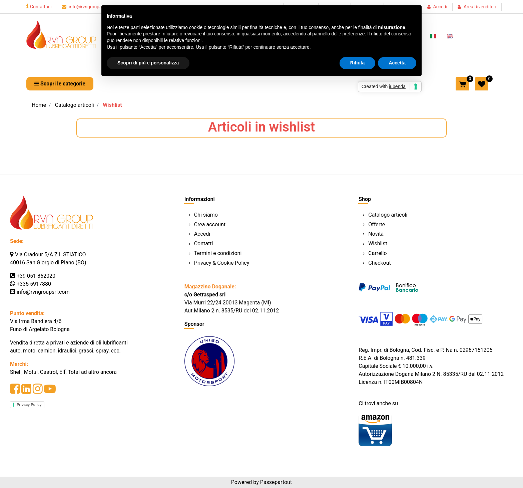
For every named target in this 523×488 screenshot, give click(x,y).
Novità (376, 234)
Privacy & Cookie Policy (221, 263)
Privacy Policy (29, 405)
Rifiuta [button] (357, 62)
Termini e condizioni (218, 253)
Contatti (203, 243)
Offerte (376, 224)
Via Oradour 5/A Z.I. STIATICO (50, 254)
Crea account (209, 224)
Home (39, 105)
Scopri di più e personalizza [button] (148, 62)
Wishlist (112, 105)
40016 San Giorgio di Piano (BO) (48, 262)
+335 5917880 (34, 284)
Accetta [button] (397, 62)
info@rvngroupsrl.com (88, 6)
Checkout (379, 263)
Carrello (377, 253)
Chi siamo (206, 215)
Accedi (440, 6)
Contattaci (39, 6)
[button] (59, 83)
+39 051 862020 (36, 276)
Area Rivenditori (480, 6)
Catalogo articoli (74, 105)
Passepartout (276, 482)
